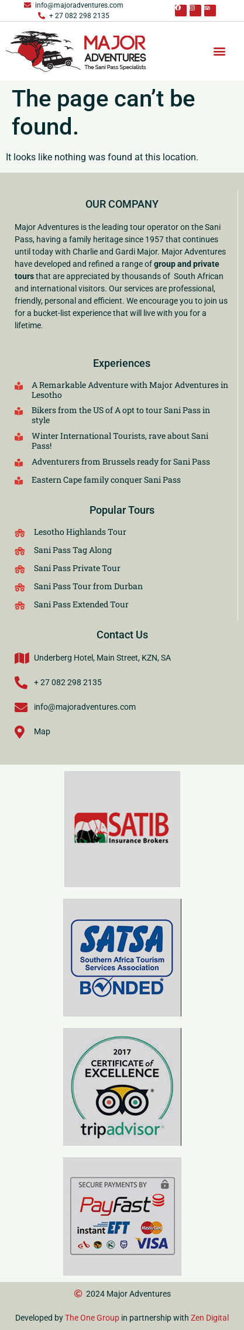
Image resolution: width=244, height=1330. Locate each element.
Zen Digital (210, 1317)
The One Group (92, 1317)
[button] (219, 51)
